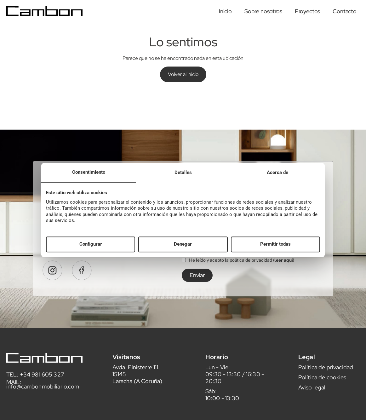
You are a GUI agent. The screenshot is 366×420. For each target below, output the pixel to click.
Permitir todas (275, 244)
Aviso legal (312, 393)
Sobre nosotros (263, 11)
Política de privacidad (325, 373)
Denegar (183, 244)
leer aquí (283, 266)
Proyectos (307, 11)
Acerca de (277, 172)
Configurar (90, 244)
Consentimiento (88, 172)
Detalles (183, 172)
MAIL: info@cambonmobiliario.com (42, 390)
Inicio (225, 11)
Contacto (345, 11)
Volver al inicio (183, 74)
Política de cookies (322, 383)
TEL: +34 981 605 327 (35, 380)
